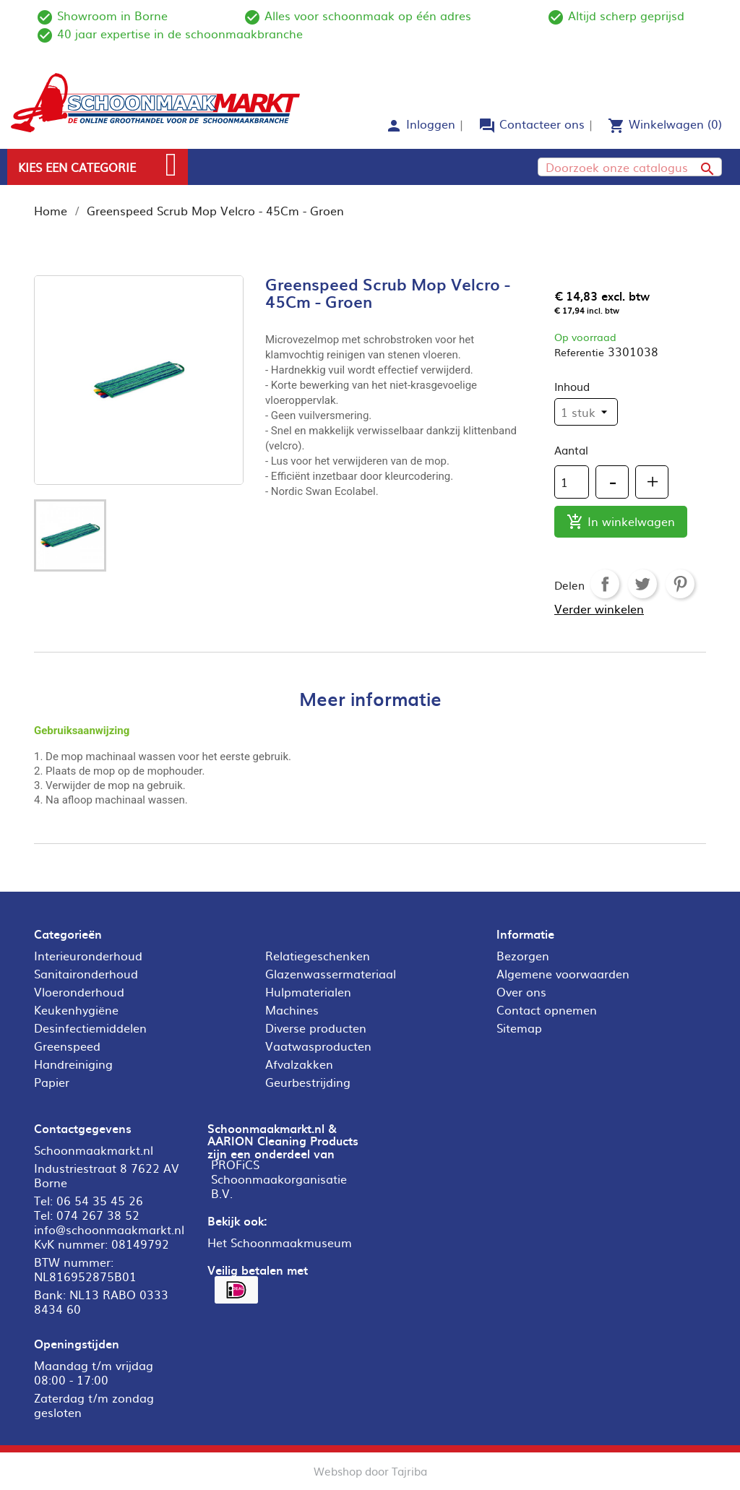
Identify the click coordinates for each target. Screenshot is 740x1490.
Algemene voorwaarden (562, 973)
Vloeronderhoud (79, 991)
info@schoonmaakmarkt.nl (109, 1229)
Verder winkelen (599, 608)
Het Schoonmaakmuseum (279, 1242)
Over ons (521, 991)
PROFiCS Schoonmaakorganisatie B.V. (279, 1178)
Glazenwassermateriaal (330, 973)
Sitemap (519, 1027)
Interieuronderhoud (88, 955)
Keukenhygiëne (76, 1009)
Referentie (579, 352)
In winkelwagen (621, 522)
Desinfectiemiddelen (90, 1027)
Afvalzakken (299, 1063)
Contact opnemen (546, 1009)
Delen (604, 583)
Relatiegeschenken (317, 955)
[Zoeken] (630, 167)
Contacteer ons (542, 123)
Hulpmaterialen (308, 991)
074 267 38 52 (97, 1214)
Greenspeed (67, 1045)
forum (487, 125)
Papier (51, 1081)
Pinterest (680, 583)
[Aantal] (571, 482)
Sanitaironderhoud (86, 973)
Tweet (642, 583)
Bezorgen (522, 955)
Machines (292, 1009)
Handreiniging (73, 1063)
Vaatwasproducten (318, 1045)
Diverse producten (315, 1027)
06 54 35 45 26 (99, 1200)
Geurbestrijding (307, 1081)
